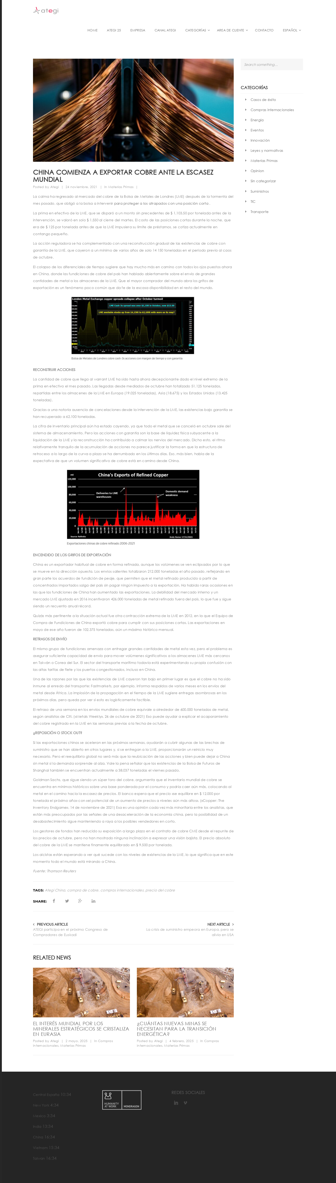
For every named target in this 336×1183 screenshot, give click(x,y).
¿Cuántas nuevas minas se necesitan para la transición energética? (176, 1028)
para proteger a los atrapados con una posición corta (161, 203)
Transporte (260, 212)
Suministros (260, 191)
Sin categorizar (263, 181)
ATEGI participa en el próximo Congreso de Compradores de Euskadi (70, 932)
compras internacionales (122, 890)
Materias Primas (121, 187)
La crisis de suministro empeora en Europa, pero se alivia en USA (190, 932)
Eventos (257, 130)
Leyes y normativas (267, 150)
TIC (253, 201)
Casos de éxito (263, 99)
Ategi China (55, 890)
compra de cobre (83, 890)
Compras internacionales (272, 110)
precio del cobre (160, 890)
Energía (257, 120)
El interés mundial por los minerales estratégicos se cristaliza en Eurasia (81, 1028)
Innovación (260, 140)
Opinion (257, 171)
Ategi (54, 187)
